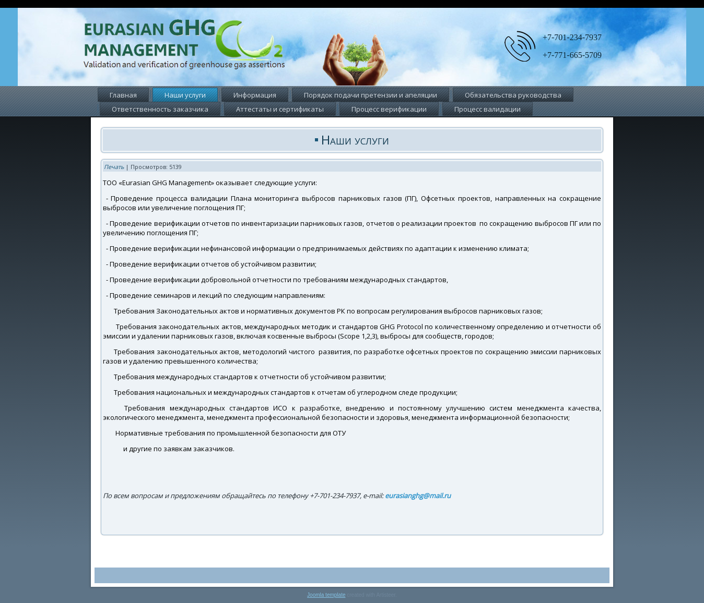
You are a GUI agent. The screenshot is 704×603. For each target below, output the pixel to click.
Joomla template (326, 595)
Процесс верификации (389, 109)
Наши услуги (185, 95)
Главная (123, 95)
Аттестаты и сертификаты (280, 109)
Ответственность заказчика (160, 109)
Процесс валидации (487, 109)
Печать (114, 167)
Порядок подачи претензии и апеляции (370, 95)
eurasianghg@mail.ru (418, 495)
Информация (254, 95)
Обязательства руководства (513, 95)
